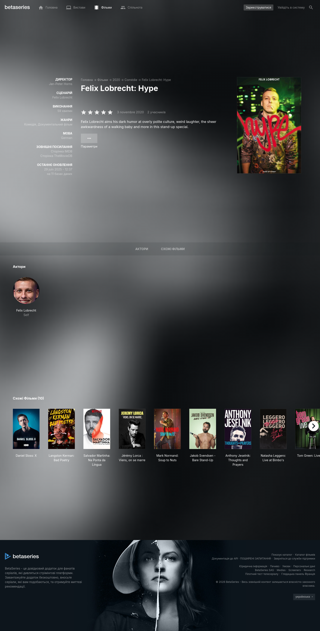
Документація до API (225, 558)
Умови (286, 566)
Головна (87, 80)
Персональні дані (304, 566)
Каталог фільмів (305, 554)
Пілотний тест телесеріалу (261, 574)
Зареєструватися (258, 7)
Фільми (102, 80)
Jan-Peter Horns (60, 84)
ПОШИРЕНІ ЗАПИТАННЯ (255, 558)
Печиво (274, 566)
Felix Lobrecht (62, 97)
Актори (141, 249)
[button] (26, 297)
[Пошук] (311, 7)
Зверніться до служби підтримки (294, 558)
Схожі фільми (173, 249)
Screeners (295, 570)
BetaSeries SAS (264, 570)
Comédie (130, 80)
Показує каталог (281, 554)
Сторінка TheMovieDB (56, 156)
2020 (116, 80)
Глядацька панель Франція (298, 574)
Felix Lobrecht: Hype (156, 80)
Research (309, 570)
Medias (281, 570)
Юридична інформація (253, 566)
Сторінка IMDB (61, 151)
